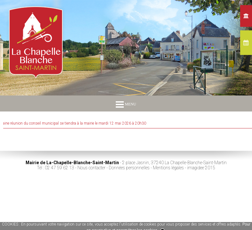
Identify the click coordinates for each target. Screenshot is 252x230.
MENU (126, 104)
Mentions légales (168, 167)
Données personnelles (129, 167)
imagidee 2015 (201, 167)
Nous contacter (91, 167)
